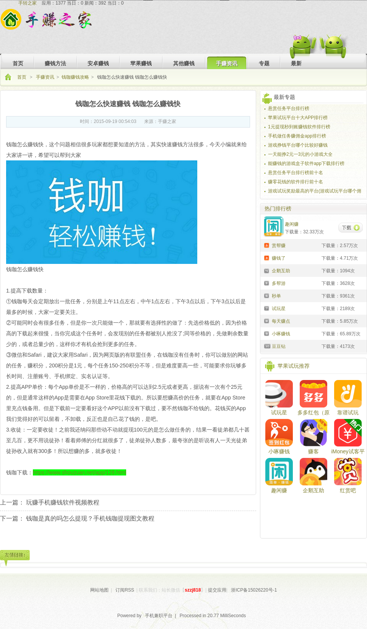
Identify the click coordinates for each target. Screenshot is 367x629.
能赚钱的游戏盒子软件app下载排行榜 (306, 163)
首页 (22, 77)
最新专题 (284, 97)
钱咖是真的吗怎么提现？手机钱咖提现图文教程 (90, 518)
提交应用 (217, 590)
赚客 (313, 451)
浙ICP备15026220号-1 (254, 590)
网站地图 (99, 590)
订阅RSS (124, 590)
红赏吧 (348, 490)
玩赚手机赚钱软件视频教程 (62, 502)
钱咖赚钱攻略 (75, 77)
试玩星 (279, 412)
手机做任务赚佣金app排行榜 (297, 136)
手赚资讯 (45, 77)
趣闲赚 (279, 490)
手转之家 (27, 3)
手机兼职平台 (158, 615)
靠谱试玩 (348, 412)
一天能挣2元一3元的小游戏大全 (300, 154)
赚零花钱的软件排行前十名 (295, 181)
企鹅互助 (313, 490)
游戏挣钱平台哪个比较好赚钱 (298, 145)
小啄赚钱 (279, 451)
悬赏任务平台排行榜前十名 (295, 172)
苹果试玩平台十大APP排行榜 (298, 117)
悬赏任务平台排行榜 (288, 108)
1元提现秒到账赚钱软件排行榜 (299, 126)
